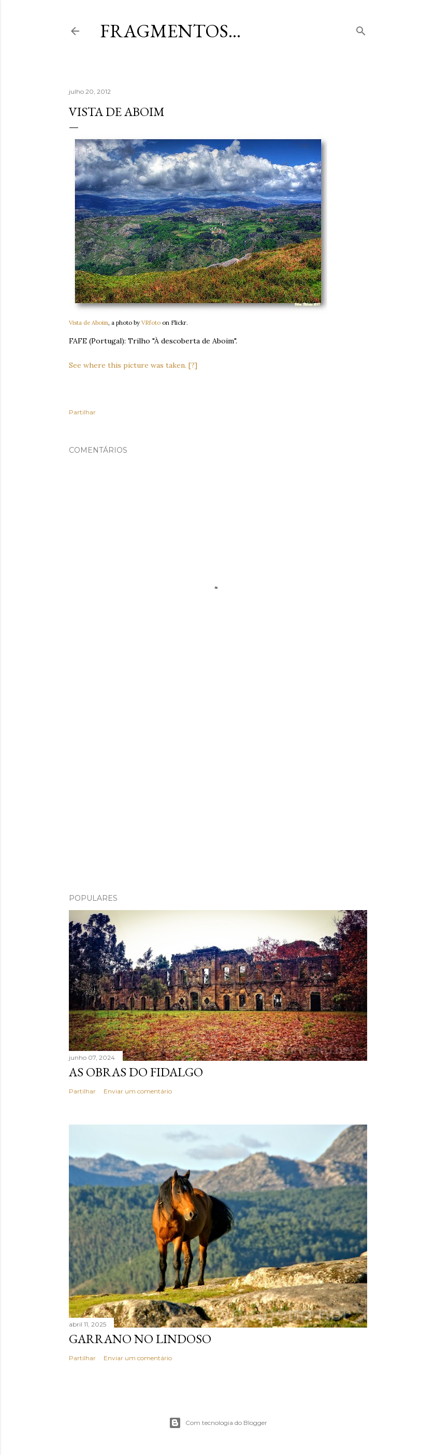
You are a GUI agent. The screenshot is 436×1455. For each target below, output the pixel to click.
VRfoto (151, 322)
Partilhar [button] (82, 412)
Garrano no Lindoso (140, 1339)
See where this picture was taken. (127, 365)
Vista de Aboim (88, 322)
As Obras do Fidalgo (136, 1072)
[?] (192, 365)
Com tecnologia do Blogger (218, 1423)
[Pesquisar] (361, 29)
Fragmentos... (170, 31)
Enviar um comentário (138, 1091)
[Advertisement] (218, 795)
